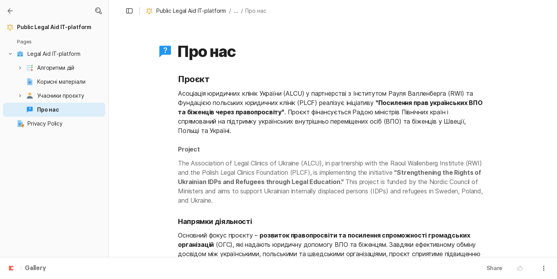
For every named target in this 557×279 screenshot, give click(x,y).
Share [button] (494, 268)
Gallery (35, 268)
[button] (98, 10)
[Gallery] (10, 10)
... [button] (236, 10)
